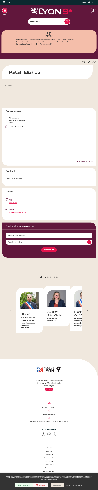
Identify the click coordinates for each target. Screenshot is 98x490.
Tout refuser (40, 485)
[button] (83, 61)
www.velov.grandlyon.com (18, 212)
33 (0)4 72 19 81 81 (49, 407)
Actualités (49, 448)
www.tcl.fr (13, 203)
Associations (49, 461)
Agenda (49, 451)
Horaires (49, 389)
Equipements (49, 458)
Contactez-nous (49, 415)
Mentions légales (49, 471)
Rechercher (35, 21)
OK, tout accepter (24, 485)
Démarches (49, 454)
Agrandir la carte (84, 161)
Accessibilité (49, 464)
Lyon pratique (89, 2)
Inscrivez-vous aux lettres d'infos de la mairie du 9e (49, 421)
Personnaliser (57, 485)
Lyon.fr (9, 2)
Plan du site (49, 468)
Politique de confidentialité (74, 485)
